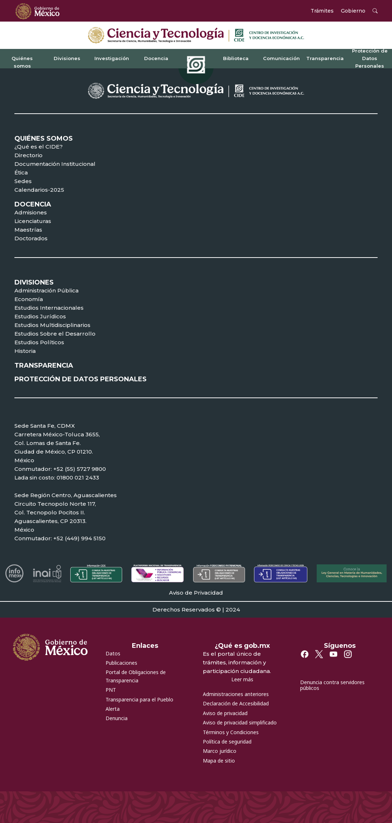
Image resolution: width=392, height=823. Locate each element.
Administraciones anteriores (236, 694)
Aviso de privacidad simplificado (240, 722)
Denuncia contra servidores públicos (332, 685)
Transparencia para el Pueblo (139, 699)
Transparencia (325, 58)
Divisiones (67, 58)
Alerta (113, 708)
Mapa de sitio (219, 760)
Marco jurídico (219, 750)
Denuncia (117, 718)
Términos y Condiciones (231, 732)
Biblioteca (236, 58)
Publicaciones (121, 662)
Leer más (242, 679)
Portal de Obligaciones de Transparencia (136, 676)
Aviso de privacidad (225, 713)
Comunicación (281, 58)
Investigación (111, 58)
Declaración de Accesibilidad (236, 703)
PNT (111, 689)
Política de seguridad (227, 741)
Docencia (156, 58)
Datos (113, 653)
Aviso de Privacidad (196, 592)
